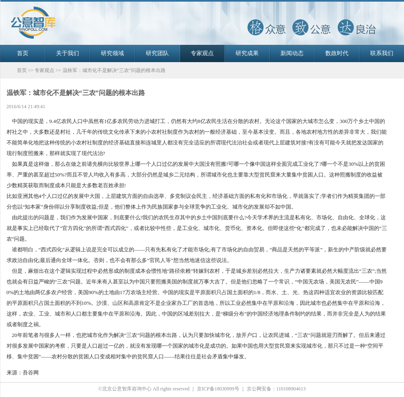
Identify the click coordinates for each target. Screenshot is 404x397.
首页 (22, 53)
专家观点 (202, 53)
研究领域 (112, 53)
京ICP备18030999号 (218, 389)
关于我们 (67, 53)
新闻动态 (292, 53)
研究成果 (247, 53)
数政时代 (336, 53)
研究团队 (157, 53)
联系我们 (381, 53)
